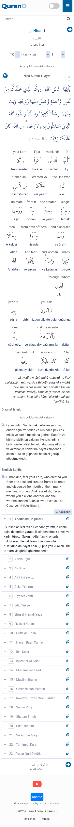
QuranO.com (34, 811)
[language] (5, 77)
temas (46, 818)
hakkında (30, 818)
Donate (37, 797)
